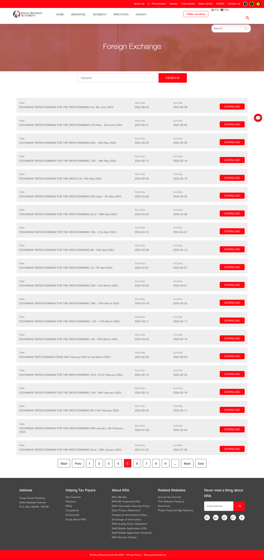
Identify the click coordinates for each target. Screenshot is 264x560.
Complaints (72, 510)
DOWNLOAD (232, 106)
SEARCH (173, 77)
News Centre (205, 3)
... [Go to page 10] (175, 463)
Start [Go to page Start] (64, 463)
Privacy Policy (134, 555)
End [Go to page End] (201, 463)
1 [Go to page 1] (90, 463)
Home (60, 14)
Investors (121, 14)
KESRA (220, 3)
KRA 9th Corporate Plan (126, 501)
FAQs (69, 506)
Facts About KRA (76, 519)
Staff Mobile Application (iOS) (129, 528)
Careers (173, 3)
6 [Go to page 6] (137, 463)
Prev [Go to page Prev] (78, 463)
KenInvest (164, 506)
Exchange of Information (126, 519)
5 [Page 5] (127, 463)
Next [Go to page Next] (187, 463)
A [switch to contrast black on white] (245, 3)
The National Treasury (171, 501)
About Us (139, 3)
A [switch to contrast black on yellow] (258, 3)
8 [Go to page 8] (156, 463)
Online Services (195, 14)
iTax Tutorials (73, 497)
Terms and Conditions (155, 555)
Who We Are (119, 497)
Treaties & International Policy (129, 515)
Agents (141, 14)
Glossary (71, 501)
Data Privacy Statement (126, 510)
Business (99, 14)
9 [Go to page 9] (165, 463)
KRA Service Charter (124, 537)
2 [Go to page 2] (99, 463)
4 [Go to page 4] (118, 463)
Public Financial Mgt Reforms (175, 510)
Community (72, 515)
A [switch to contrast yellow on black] (252, 3)
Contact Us (234, 3)
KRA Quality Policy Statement (129, 524)
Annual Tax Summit (169, 497)
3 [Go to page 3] (108, 463)
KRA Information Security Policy (131, 506)
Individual (78, 14)
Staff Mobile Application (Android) (132, 533)
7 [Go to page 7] (146, 463)
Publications (188, 3)
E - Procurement (157, 3)
